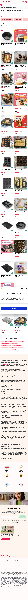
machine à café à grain (13, 585)
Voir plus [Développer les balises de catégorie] (14, 349)
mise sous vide (18, 581)
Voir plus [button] (2, 16)
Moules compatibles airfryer (5, 343)
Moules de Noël (20, 347)
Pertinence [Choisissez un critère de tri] (16, 25)
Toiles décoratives (4, 347)
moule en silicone (5, 364)
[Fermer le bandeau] (26, 288)
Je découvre (5, 539)
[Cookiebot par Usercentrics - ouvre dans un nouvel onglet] (20, 288)
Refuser (14, 311)
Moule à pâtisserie (6, 19)
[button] (1, 2)
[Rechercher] (14, 5)
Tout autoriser (14, 308)
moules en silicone (11, 569)
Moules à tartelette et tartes (6, 345)
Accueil (2, 341)
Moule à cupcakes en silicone (16, 345)
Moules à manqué (14, 343)
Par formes (18, 19)
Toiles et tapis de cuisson (13, 347)
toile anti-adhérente (23, 571)
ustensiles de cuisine (17, 576)
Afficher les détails (21, 305)
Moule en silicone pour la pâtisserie (10, 341)
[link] (7, 468)
